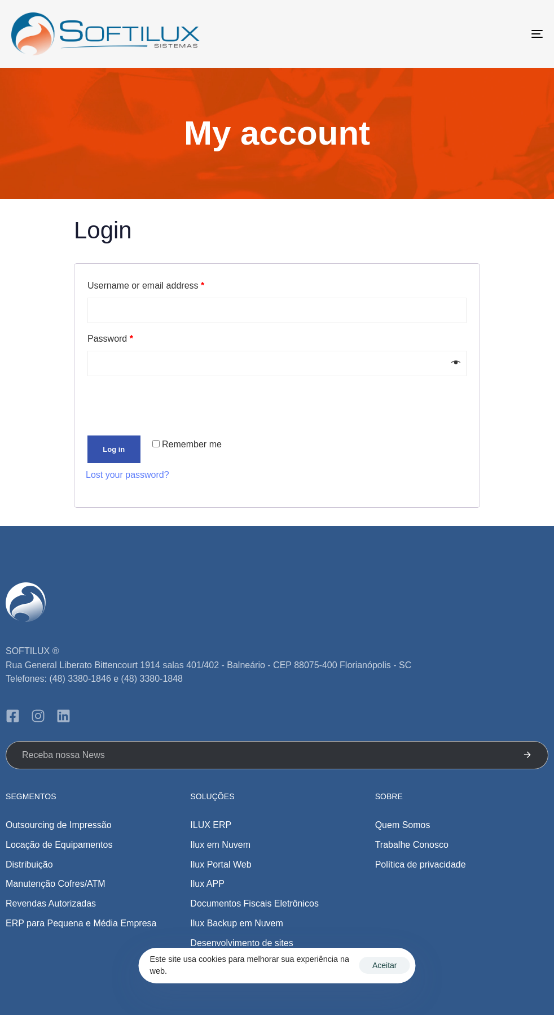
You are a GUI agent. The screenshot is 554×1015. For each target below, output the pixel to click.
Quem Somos (402, 825)
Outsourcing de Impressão (59, 825)
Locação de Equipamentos (59, 845)
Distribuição (29, 864)
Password (110, 338)
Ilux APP (207, 883)
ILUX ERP (210, 825)
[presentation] (163, 406)
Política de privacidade (420, 864)
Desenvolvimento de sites (241, 943)
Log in (114, 449)
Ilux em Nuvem (220, 845)
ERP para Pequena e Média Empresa (81, 923)
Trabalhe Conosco (412, 845)
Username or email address (145, 285)
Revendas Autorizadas (51, 903)
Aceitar (384, 965)
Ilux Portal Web (220, 864)
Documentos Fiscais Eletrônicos (254, 903)
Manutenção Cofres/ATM (55, 883)
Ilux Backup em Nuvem (236, 923)
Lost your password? (127, 475)
